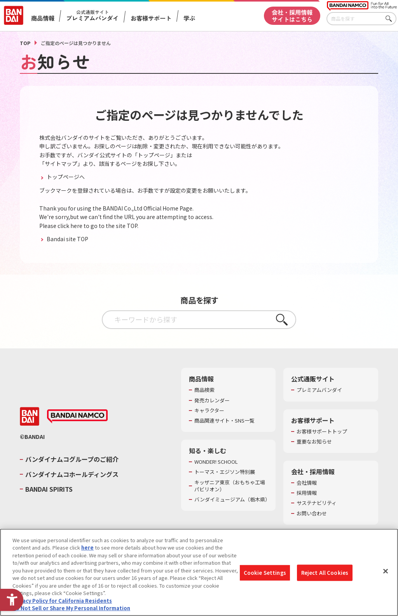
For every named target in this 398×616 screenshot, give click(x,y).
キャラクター (209, 410)
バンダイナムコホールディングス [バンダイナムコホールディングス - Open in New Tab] (72, 474)
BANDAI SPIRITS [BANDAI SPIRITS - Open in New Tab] (49, 489)
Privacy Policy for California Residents (62, 603)
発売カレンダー (212, 400)
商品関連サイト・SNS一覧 (224, 420)
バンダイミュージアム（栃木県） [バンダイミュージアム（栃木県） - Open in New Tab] (231, 499)
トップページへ (65, 177)
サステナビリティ (317, 502)
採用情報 (307, 492)
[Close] (385, 574)
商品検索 (204, 389)
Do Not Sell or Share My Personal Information (71, 611)
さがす (391, 19)
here (87, 551)
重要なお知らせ (314, 441)
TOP (25, 43)
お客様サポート (151, 18)
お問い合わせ (312, 513)
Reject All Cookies (324, 575)
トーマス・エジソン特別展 (224, 471)
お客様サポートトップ (322, 431)
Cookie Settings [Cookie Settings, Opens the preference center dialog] (265, 575)
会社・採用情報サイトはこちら (292, 15)
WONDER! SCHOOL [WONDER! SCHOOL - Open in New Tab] (216, 461)
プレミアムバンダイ (319, 389)
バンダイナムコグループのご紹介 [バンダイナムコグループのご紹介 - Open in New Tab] (72, 459)
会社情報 (307, 482)
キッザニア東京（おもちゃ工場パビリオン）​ (229, 486)
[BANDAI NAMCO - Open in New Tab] (77, 416)
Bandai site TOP (66, 239)
